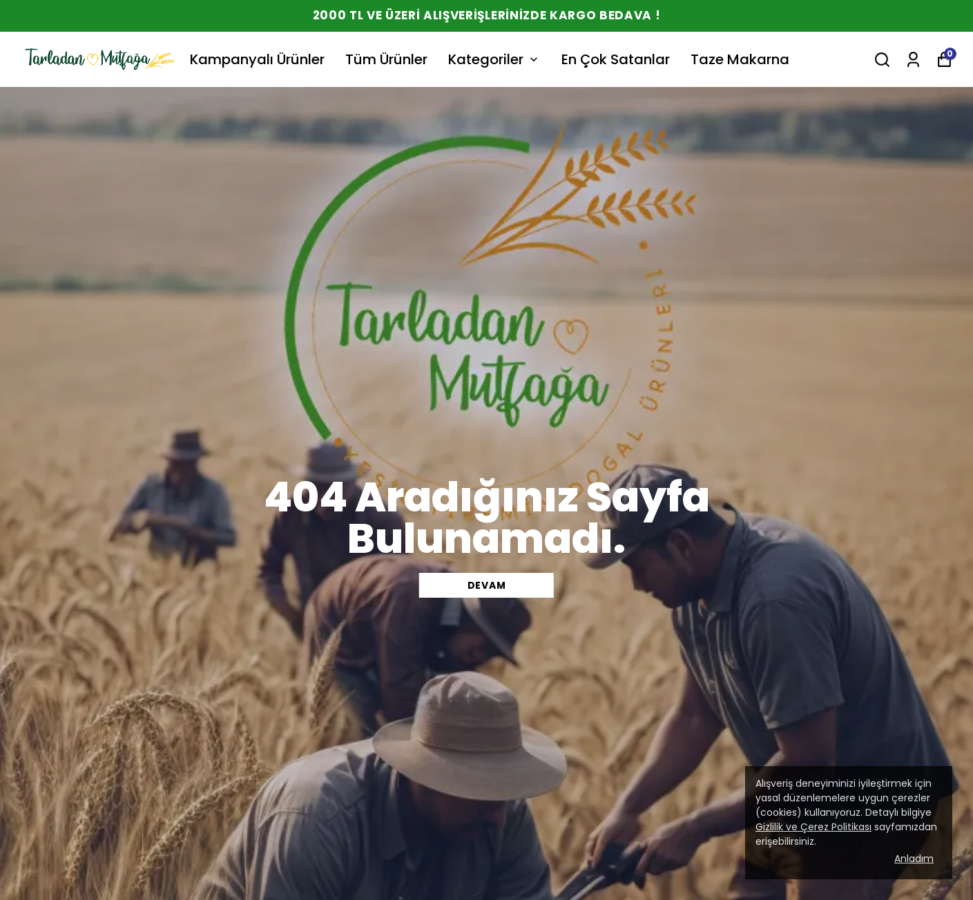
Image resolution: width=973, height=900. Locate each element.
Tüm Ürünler (386, 59)
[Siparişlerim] (913, 59)
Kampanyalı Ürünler (257, 59)
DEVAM (487, 585)
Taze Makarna (740, 59)
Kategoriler (494, 59)
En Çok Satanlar (615, 59)
